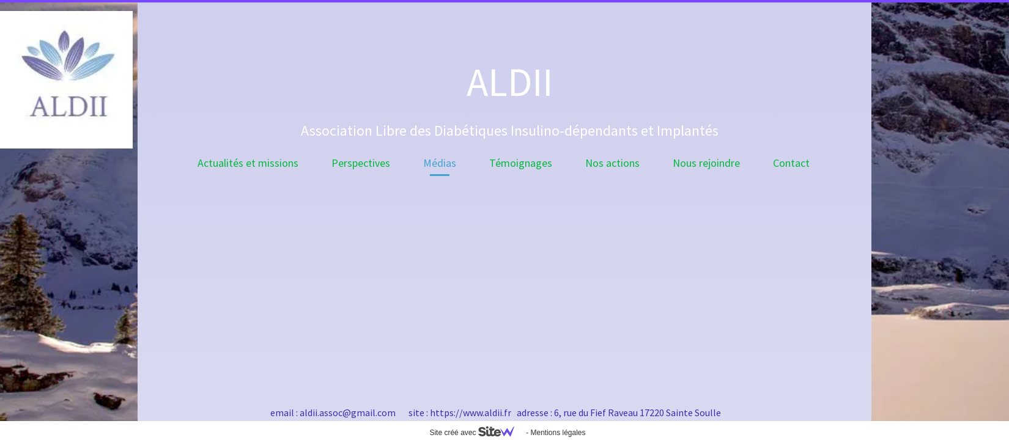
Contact (791, 163)
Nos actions (612, 163)
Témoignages (520, 163)
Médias (439, 163)
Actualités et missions (248, 163)
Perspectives (360, 163)
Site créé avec (476, 432)
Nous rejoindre (706, 163)
